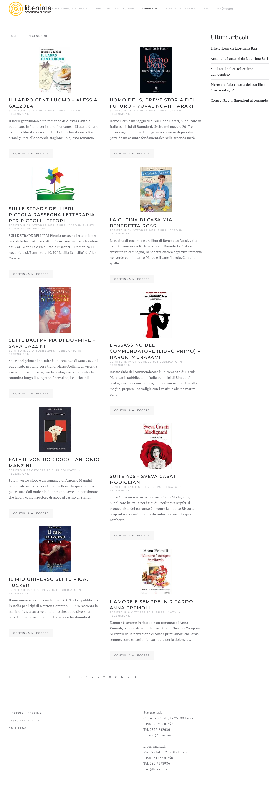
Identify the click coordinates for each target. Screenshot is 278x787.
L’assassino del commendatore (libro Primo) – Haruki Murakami (155, 351)
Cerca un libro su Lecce (65, 8)
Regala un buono (219, 8)
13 (135, 676)
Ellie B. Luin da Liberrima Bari (234, 48)
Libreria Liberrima (25, 713)
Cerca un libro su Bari (115, 8)
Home (13, 35)
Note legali (19, 727)
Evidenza (17, 228)
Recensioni (18, 113)
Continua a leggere (31, 153)
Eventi (88, 225)
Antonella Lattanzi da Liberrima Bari (239, 58)
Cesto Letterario (181, 8)
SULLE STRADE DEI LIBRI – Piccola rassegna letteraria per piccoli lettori (52, 214)
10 (122, 676)
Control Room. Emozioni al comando (239, 100)
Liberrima (151, 8)
